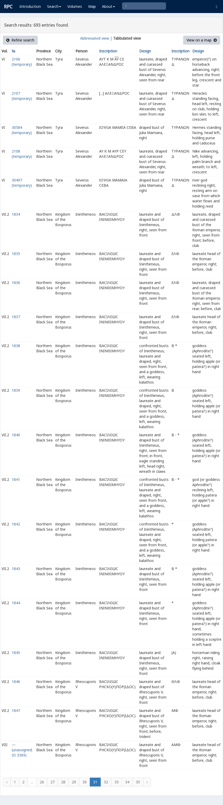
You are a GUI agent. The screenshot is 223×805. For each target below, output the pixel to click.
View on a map (202, 40)
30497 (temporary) (22, 183)
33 (116, 781)
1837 (16, 316)
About (108, 6)
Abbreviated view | (96, 38)
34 (127, 781)
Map (92, 6)
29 (74, 781)
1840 (16, 434)
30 (84, 781)
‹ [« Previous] (6, 781)
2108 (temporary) (22, 154)
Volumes (74, 6)
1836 (16, 282)
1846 (16, 681)
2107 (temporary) (22, 96)
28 (63, 781)
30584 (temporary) (22, 130)
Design (145, 51)
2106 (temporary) (22, 62)
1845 (16, 652)
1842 (16, 524)
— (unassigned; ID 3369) (22, 750)
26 (42, 781)
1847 (16, 710)
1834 (16, 214)
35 (138, 781)
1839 (16, 390)
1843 (16, 568)
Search (54, 6)
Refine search (20, 40)
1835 (16, 253)
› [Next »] (147, 781)
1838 (16, 345)
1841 (16, 479)
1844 (16, 602)
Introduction (30, 6)
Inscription (108, 51)
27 (52, 781)
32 (106, 781)
